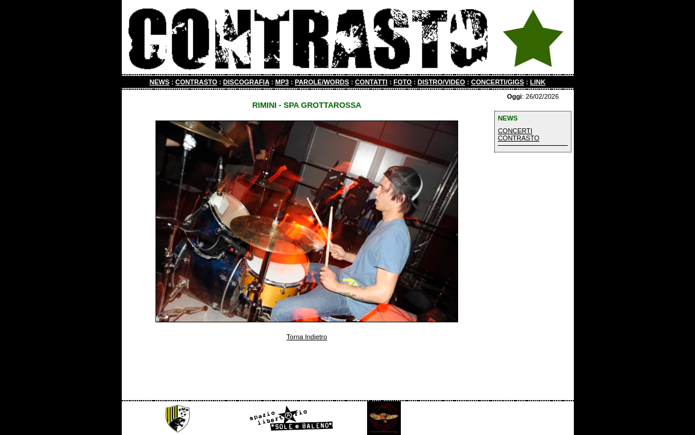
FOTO (403, 82)
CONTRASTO (196, 82)
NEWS (159, 82)
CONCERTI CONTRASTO (518, 134)
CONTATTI (371, 82)
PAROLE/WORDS (322, 82)
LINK (538, 82)
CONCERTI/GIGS (497, 82)
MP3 (282, 82)
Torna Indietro (306, 336)
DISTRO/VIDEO (441, 82)
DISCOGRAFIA (246, 82)
